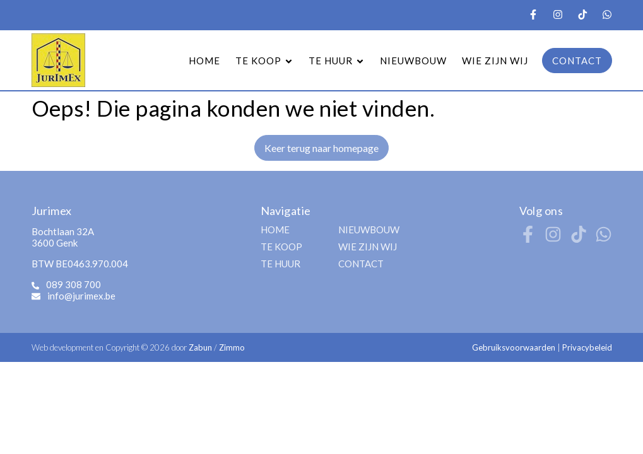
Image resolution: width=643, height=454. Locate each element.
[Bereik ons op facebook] (527, 239)
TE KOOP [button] (264, 60)
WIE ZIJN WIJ (495, 60)
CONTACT (577, 60)
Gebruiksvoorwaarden (514, 347)
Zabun (200, 347)
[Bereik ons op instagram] (553, 239)
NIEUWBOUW (413, 60)
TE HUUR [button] (337, 60)
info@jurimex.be (81, 295)
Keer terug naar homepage (321, 148)
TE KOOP (281, 246)
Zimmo (232, 347)
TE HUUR (280, 263)
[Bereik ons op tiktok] (578, 239)
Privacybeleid (587, 347)
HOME (204, 60)
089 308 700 (73, 284)
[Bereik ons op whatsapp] (603, 239)
